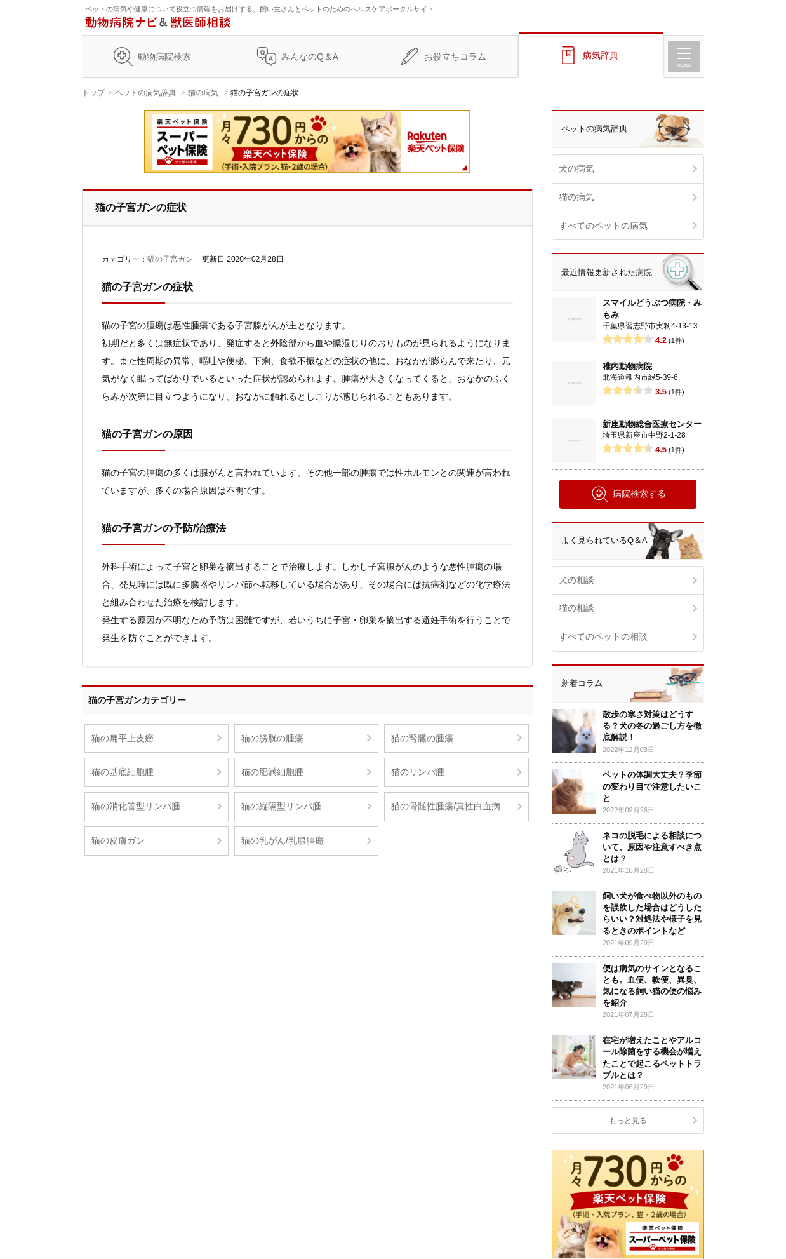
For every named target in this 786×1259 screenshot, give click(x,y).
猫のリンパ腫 (417, 772)
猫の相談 (576, 608)
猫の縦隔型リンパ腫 (281, 806)
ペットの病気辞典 (145, 92)
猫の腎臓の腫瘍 (422, 738)
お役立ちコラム (455, 56)
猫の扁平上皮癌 (122, 738)
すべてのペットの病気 (603, 225)
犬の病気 (576, 168)
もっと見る (628, 1120)
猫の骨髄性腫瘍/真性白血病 (445, 806)
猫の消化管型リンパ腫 (135, 806)
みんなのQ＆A (309, 56)
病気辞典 (600, 55)
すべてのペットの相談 (603, 636)
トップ (93, 92)
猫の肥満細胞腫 (272, 772)
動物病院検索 (164, 56)
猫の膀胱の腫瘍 (272, 738)
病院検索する (628, 494)
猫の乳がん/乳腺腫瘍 (282, 840)
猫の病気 (203, 92)
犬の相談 (576, 580)
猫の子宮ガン (170, 259)
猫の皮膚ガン (118, 840)
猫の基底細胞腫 (122, 772)
